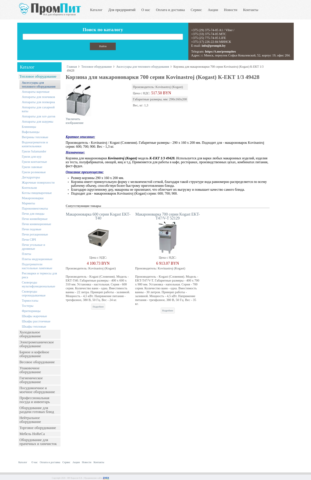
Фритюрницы (31, 311)
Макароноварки (33, 198)
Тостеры (27, 305)
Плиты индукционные (37, 259)
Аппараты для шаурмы (37, 121)
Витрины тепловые (35, 137)
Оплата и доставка (170, 10)
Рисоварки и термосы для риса (39, 275)
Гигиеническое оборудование (31, 380)
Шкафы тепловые (34, 326)
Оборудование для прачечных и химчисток (38, 442)
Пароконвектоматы (35, 208)
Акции (213, 10)
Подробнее (98, 306)
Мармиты (28, 203)
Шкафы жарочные (34, 316)
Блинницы (29, 126)
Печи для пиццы (33, 213)
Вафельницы (31, 132)
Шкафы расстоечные (36, 321)
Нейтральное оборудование (30, 420)
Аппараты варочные (35, 91)
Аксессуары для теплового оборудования (39, 84)
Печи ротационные (35, 234)
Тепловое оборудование (37, 76)
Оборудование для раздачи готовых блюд (36, 410)
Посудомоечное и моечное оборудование (37, 390)
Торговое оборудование (37, 428)
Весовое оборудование (37, 362)
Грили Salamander (34, 151)
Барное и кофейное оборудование (34, 354)
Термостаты (30, 300)
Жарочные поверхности (38, 182)
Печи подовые (31, 229)
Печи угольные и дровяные (33, 246)
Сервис (196, 10)
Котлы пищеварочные (37, 193)
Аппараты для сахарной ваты (38, 109)
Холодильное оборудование (30, 334)
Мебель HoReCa (32, 434)
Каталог (96, 10)
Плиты (26, 254)
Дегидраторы (31, 177)
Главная (72, 66)
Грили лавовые (32, 167)
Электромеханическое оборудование (36, 344)
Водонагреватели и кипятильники (35, 144)
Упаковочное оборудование (30, 370)
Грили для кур (31, 156)
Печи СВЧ (29, 239)
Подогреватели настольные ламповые (37, 266)
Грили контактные (34, 161)
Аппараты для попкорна (38, 102)
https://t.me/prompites (220, 51)
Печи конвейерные (35, 219)
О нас (145, 10)
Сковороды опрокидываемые (34, 293)
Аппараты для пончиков (38, 97)
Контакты (250, 10)
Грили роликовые (34, 172)
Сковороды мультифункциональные (38, 284)
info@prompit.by (214, 45)
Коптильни (29, 187)
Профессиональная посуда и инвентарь (34, 400)
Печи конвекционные (36, 224)
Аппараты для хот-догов (38, 116)
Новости (230, 10)
